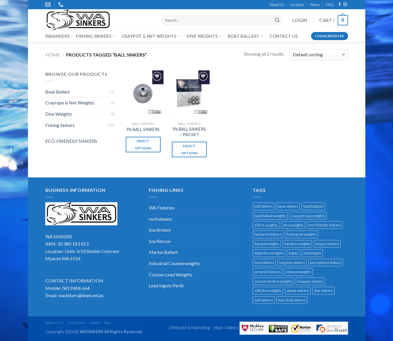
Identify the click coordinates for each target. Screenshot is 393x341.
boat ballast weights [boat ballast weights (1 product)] (270, 215)
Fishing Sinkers (60, 125)
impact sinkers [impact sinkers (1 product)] (327, 243)
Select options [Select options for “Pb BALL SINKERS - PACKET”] (189, 149)
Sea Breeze (160, 230)
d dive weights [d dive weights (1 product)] (266, 225)
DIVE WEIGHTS (204, 36)
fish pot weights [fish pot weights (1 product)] (266, 243)
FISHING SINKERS (95, 36)
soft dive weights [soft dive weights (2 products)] (267, 290)
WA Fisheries (162, 207)
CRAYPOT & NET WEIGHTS (151, 36)
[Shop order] (318, 54)
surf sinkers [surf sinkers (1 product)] (263, 300)
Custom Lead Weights (170, 274)
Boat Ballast (57, 91)
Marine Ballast (163, 252)
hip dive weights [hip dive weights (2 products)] (297, 243)
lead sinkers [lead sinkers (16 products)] (264, 262)
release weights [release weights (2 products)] (298, 271)
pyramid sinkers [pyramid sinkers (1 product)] (267, 271)
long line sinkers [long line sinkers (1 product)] (292, 262)
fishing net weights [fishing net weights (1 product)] (301, 234)
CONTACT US (284, 36)
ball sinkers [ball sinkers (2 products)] (263, 206)
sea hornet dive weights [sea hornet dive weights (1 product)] (273, 281)
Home (52, 54)
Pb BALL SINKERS (143, 129)
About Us (276, 4)
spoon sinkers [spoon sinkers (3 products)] (298, 290)
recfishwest (160, 219)
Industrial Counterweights (174, 263)
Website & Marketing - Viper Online (203, 327)
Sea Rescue (160, 241)
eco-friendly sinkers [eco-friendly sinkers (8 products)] (325, 225)
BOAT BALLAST (245, 36)
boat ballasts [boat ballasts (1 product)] (313, 206)
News (315, 4)
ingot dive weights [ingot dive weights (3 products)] (268, 253)
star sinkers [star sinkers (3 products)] (323, 290)
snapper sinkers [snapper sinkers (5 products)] (310, 281)
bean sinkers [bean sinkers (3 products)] (288, 206)
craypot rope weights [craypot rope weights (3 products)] (308, 215)
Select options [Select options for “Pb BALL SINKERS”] (143, 144)
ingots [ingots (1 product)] (293, 253)
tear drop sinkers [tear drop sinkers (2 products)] (292, 300)
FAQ (330, 4)
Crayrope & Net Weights (69, 102)
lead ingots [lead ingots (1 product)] (312, 253)
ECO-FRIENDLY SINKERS (71, 141)
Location (297, 4)
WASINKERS (57, 36)
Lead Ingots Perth (166, 285)
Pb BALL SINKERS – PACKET (189, 132)
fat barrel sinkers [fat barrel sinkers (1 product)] (267, 234)
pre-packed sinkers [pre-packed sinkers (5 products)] (325, 262)
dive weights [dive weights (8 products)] (293, 225)
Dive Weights (58, 114)
